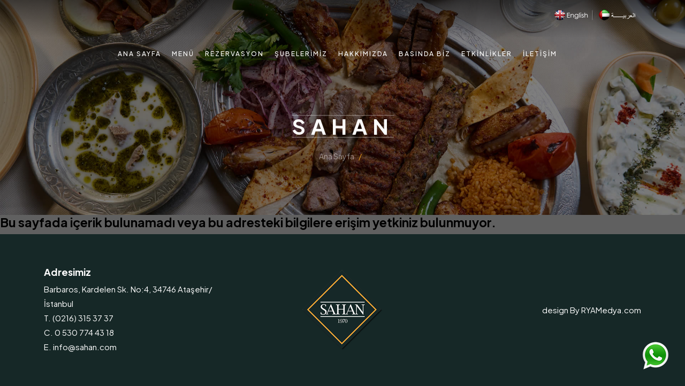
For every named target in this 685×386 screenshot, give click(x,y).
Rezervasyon (234, 54)
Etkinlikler (486, 54)
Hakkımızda (363, 54)
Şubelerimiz (301, 54)
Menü (183, 54)
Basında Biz (425, 54)
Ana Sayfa (139, 54)
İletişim (540, 54)
